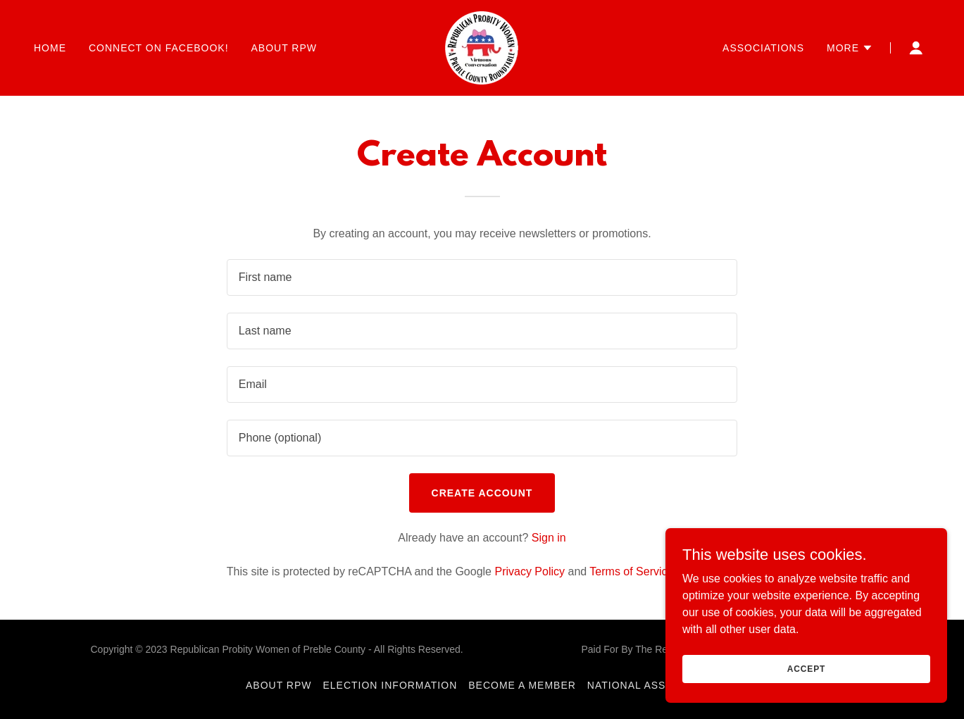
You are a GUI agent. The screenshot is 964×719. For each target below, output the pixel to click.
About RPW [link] (284, 48)
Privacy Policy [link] (529, 571)
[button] (850, 47)
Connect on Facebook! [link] (159, 48)
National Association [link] (652, 685)
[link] (481, 47)
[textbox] (482, 277)
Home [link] (50, 48)
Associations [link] (763, 48)
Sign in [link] (549, 538)
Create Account (482, 493)
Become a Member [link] (522, 685)
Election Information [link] (390, 685)
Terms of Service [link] (631, 571)
